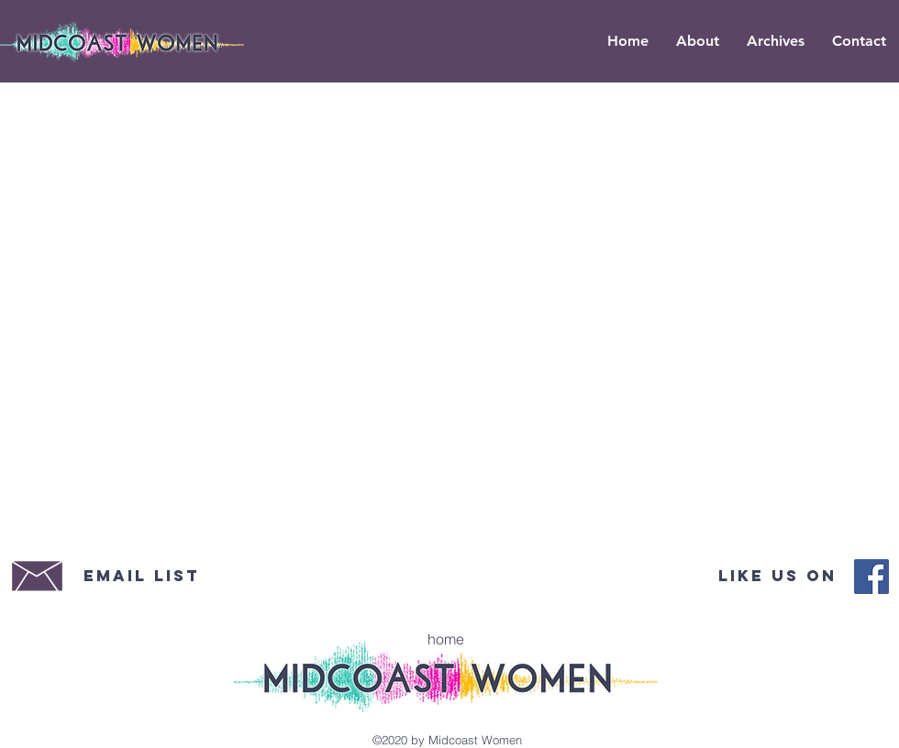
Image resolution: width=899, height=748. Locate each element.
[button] (775, 41)
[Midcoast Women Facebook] (871, 576)
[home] (446, 639)
